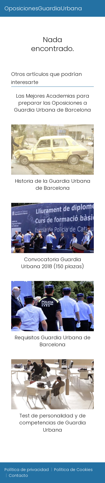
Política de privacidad (26, 469)
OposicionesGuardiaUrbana (43, 8)
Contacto (18, 475)
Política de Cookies (73, 469)
